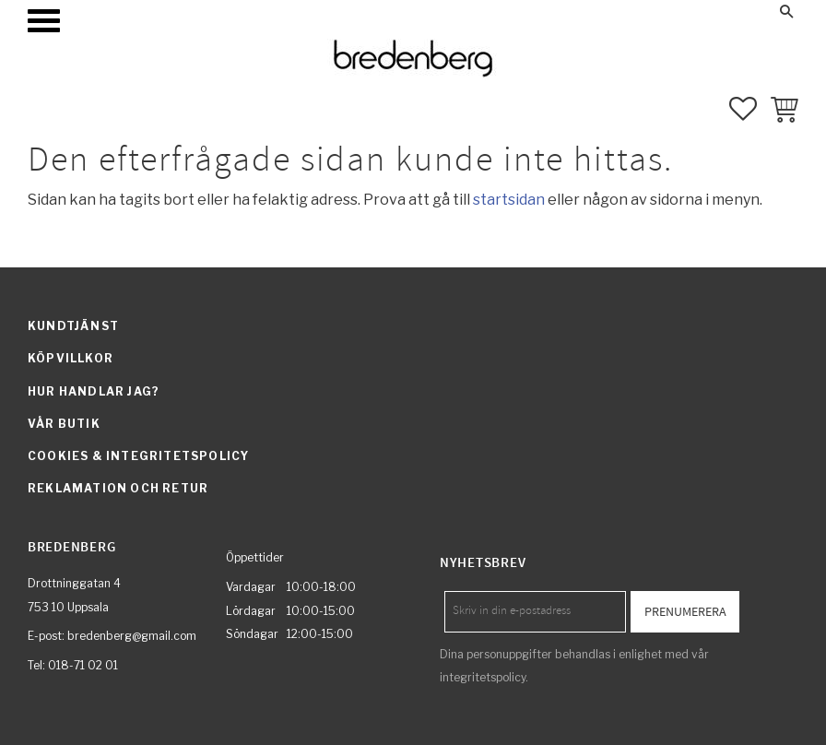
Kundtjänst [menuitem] (73, 326)
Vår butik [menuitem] (64, 424)
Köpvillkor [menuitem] (70, 358)
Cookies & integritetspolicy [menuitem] (138, 456)
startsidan (509, 199)
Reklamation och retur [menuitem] (118, 488)
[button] (44, 21)
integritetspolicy (482, 677)
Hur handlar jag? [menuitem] (93, 391)
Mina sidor (604, 11)
